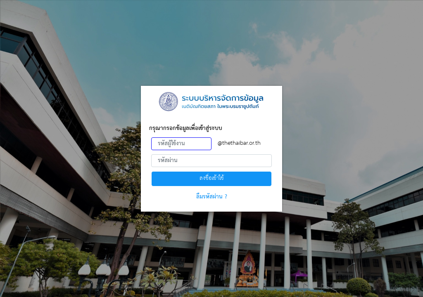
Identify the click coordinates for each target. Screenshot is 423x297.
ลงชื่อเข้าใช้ (212, 178)
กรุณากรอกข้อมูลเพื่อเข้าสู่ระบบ (185, 128)
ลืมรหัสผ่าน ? (211, 197)
